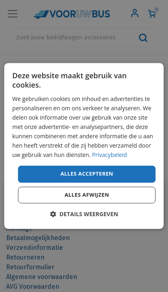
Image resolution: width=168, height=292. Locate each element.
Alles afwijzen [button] (87, 195)
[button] (84, 214)
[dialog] (84, 146)
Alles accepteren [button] (86, 174)
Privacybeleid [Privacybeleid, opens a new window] (109, 155)
